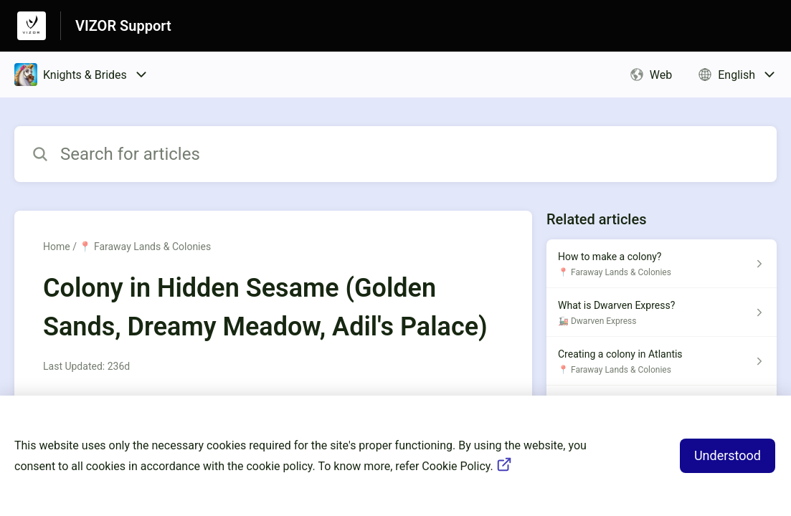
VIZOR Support (123, 25)
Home (56, 246)
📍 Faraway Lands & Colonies (145, 246)
